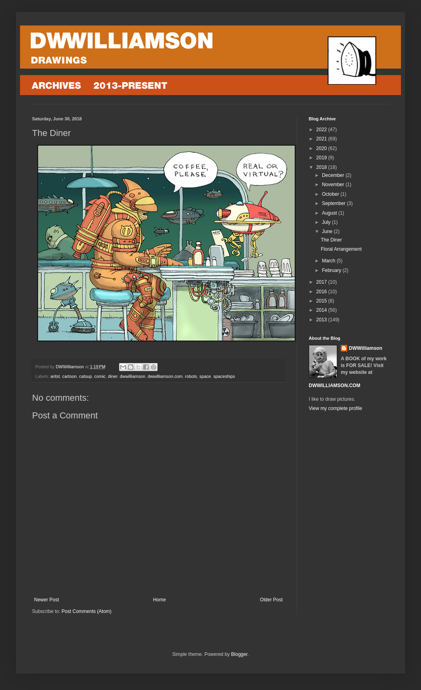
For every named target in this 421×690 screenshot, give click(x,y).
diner (112, 376)
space (205, 376)
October (331, 194)
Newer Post (46, 600)
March (329, 261)
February (332, 270)
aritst (55, 376)
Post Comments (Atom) (86, 611)
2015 (322, 301)
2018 (322, 167)
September (334, 203)
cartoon (69, 376)
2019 (322, 157)
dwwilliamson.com (165, 376)
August (330, 213)
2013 (322, 320)
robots (191, 376)
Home (159, 600)
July (327, 222)
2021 (322, 139)
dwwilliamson (133, 376)
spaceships (224, 376)
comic (99, 376)
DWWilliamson (365, 348)
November (334, 184)
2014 (322, 310)
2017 (322, 282)
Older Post (271, 600)
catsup (85, 376)
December (334, 175)
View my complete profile (335, 408)
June (328, 231)
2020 (322, 148)
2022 (322, 129)
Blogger (239, 654)
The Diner (331, 240)
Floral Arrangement (341, 249)
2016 (322, 291)
